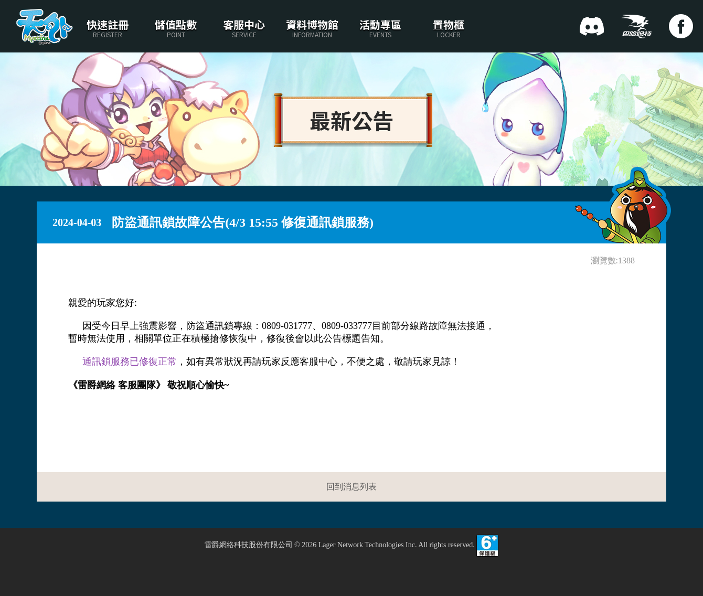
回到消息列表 (351, 486)
